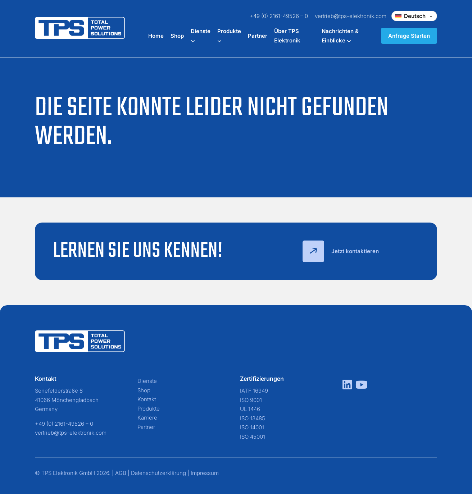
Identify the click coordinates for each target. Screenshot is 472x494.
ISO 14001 (252, 427)
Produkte (148, 408)
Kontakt (146, 399)
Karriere (147, 417)
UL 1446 (250, 409)
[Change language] (414, 16)
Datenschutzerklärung (158, 473)
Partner (257, 35)
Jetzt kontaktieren (341, 251)
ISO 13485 (252, 418)
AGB (120, 473)
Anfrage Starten (409, 35)
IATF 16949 (254, 390)
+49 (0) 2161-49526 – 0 (279, 16)
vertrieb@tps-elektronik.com (350, 16)
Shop (177, 35)
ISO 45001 (252, 436)
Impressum (205, 473)
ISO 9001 (251, 400)
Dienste (147, 381)
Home (156, 35)
